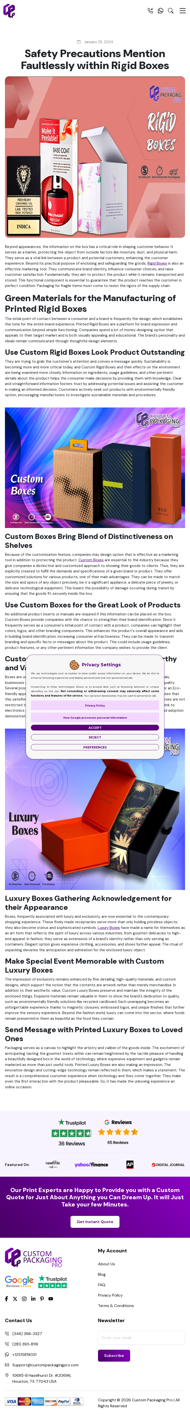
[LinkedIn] (33, 1299)
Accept (95, 728)
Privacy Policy (110, 1295)
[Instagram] (24, 1299)
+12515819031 (24, 1354)
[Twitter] (15, 1299)
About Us (106, 1264)
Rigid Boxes (157, 263)
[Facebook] (6, 1299)
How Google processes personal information (95, 717)
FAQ (101, 1284)
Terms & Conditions (116, 1305)
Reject (95, 737)
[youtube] (50, 1299)
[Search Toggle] (170, 11)
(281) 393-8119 (25, 1344)
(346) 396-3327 (27, 1333)
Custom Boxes (91, 560)
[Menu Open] (182, 12)
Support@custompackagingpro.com (45, 1365)
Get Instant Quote (95, 1221)
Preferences (95, 747)
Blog (102, 1274)
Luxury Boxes (109, 927)
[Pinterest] (42, 1299)
